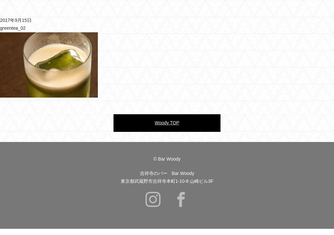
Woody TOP (167, 122)
